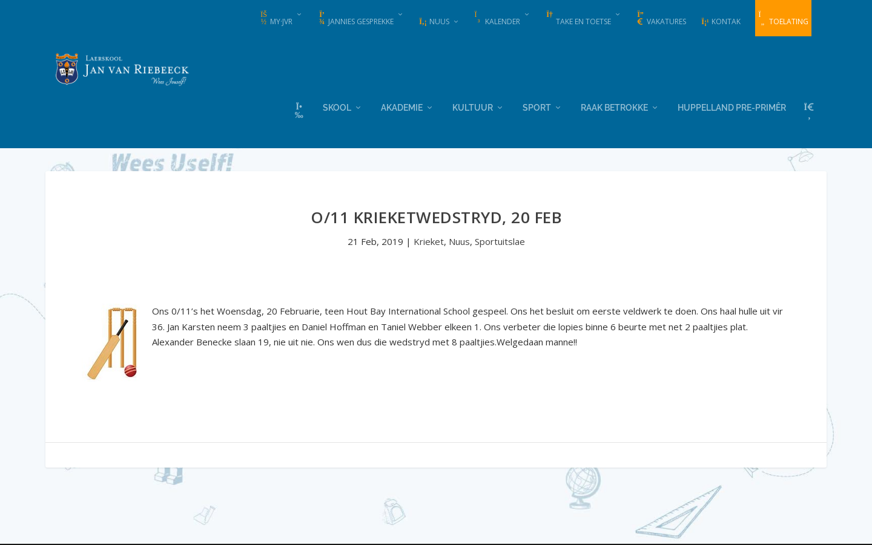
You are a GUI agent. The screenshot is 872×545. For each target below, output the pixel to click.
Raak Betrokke (614, 106)
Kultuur (472, 106)
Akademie (402, 106)
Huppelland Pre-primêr (732, 106)
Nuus (433, 21)
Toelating (783, 19)
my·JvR (275, 19)
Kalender (497, 19)
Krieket (429, 241)
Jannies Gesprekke (355, 19)
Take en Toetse (578, 19)
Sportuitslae (500, 241)
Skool (337, 106)
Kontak (721, 21)
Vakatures (661, 19)
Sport (537, 106)
